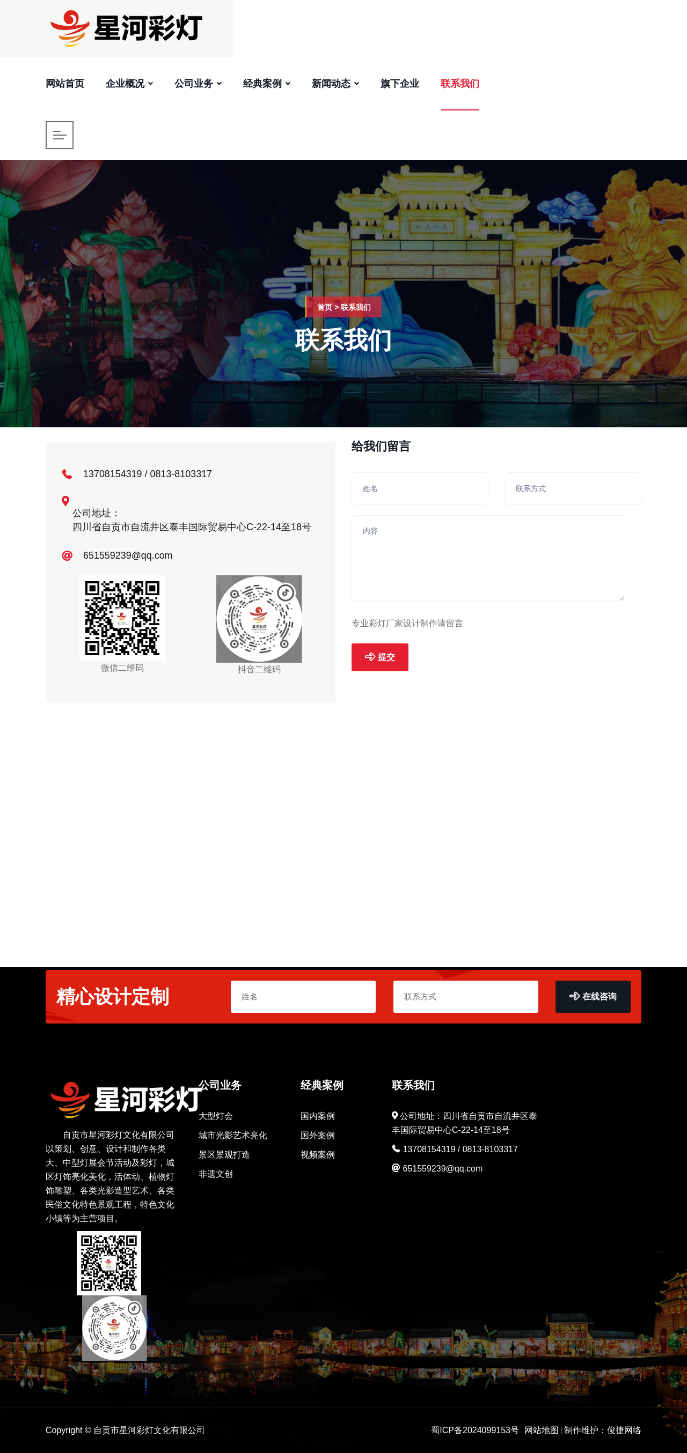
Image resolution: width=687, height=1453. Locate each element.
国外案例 (318, 1135)
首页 (324, 307)
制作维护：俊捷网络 (602, 1430)
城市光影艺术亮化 (233, 1135)
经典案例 (262, 83)
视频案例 (318, 1154)
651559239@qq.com (128, 555)
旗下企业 (400, 83)
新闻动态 (331, 83)
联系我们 (460, 83)
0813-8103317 (181, 474)
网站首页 (65, 83)
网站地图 (541, 1430)
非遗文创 (216, 1173)
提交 (380, 657)
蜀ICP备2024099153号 (475, 1430)
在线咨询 (593, 996)
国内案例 (318, 1116)
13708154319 (112, 474)
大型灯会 (216, 1116)
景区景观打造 (224, 1154)
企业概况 (125, 83)
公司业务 (193, 83)
